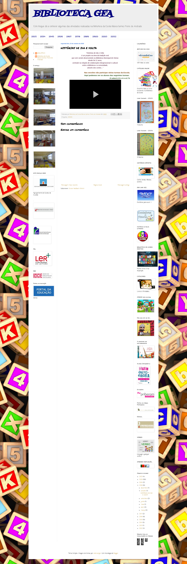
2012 (141, 528)
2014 (141, 523)
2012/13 (33, 37)
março (143, 510)
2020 (141, 479)
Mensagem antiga (123, 185)
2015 (141, 520)
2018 (141, 485)
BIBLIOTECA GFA (72, 13)
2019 (141, 482)
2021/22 (113, 37)
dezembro (144, 488)
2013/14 (42, 37)
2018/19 (86, 37)
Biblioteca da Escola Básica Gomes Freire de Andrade (45, 58)
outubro (143, 491)
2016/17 (68, 37)
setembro (144, 499)
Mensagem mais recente (69, 185)
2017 (141, 514)
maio (143, 504)
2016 (141, 517)
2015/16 (60, 37)
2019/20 (95, 37)
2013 (141, 526)
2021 (141, 477)
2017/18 (77, 37)
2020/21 (104, 37)
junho (143, 502)
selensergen (97, 553)
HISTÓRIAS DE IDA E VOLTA (147, 494)
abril (142, 507)
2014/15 (51, 37)
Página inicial (98, 185)
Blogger (115, 553)
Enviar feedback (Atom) (76, 189)
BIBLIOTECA (41, 53)
